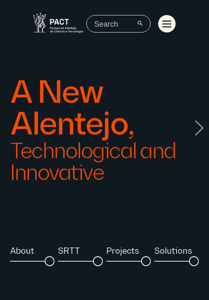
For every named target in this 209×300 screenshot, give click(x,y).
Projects (122, 251)
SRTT (69, 251)
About (22, 251)
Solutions (173, 251)
